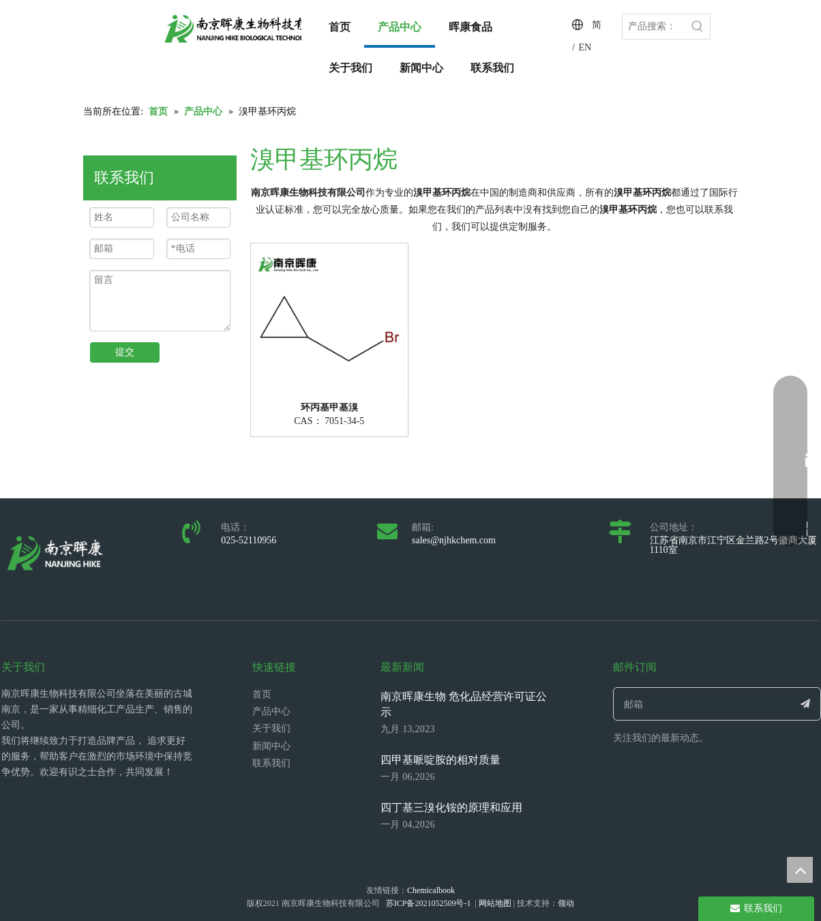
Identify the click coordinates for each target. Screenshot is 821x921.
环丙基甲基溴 (329, 407)
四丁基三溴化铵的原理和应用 (451, 807)
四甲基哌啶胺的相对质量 (440, 760)
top (800, 870)
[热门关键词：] (697, 26)
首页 (261, 694)
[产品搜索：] (654, 26)
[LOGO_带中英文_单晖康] (253, 28)
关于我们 (271, 728)
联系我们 (271, 763)
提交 (124, 352)
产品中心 (271, 711)
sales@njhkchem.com (454, 540)
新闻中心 (271, 746)
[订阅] (805, 704)
